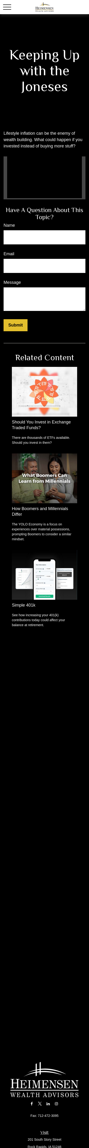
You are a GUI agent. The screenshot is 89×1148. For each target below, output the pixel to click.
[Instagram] (56, 1103)
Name (9, 225)
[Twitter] (40, 1103)
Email (9, 253)
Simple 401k (23, 605)
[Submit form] (16, 325)
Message (12, 282)
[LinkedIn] (48, 1103)
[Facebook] (31, 1103)
